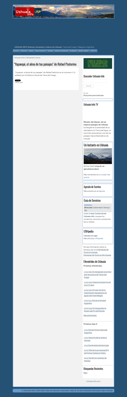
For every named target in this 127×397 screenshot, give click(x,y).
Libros (37, 58)
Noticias (16, 51)
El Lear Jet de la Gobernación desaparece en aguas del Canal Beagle (95, 293)
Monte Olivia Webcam (61, 51)
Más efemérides (90, 316)
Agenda (31, 51)
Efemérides (73, 51)
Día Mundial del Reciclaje (96, 346)
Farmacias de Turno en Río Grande (97, 255)
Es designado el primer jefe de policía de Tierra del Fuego (97, 275)
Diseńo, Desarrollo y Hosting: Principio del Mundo (33, 395)
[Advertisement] (63, 31)
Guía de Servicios (40, 51)
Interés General (84, 51)
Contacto (93, 51)
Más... (86, 373)
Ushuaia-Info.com (93, 381)
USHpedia (50, 51)
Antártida (24, 51)
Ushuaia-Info (19, 58)
